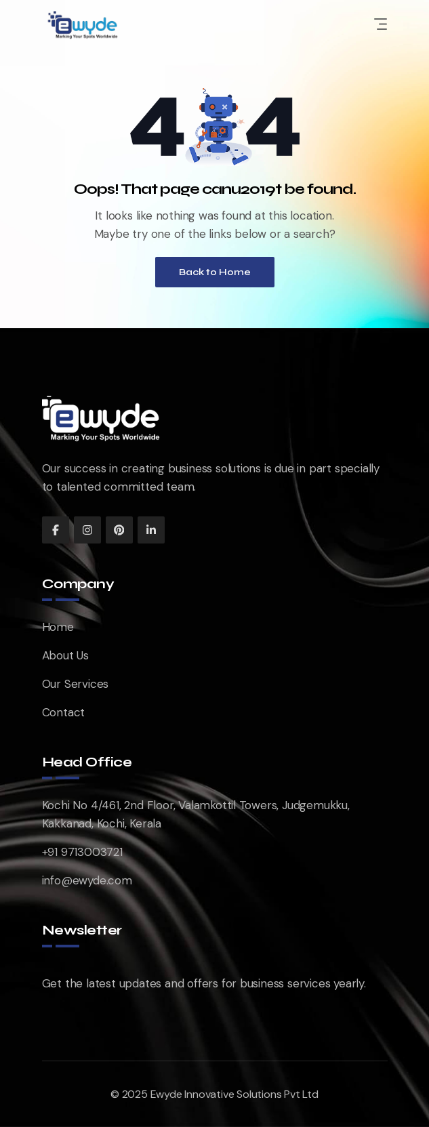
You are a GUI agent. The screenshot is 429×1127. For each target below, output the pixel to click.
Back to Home (215, 272)
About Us (65, 655)
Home (58, 626)
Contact (63, 712)
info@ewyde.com (87, 880)
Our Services (75, 683)
